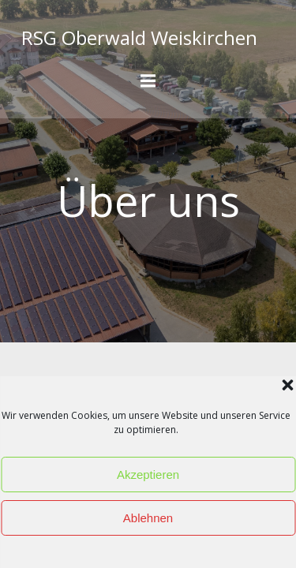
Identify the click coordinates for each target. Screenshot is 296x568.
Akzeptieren (148, 474)
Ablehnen (148, 518)
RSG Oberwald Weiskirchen (139, 37)
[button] (287, 385)
